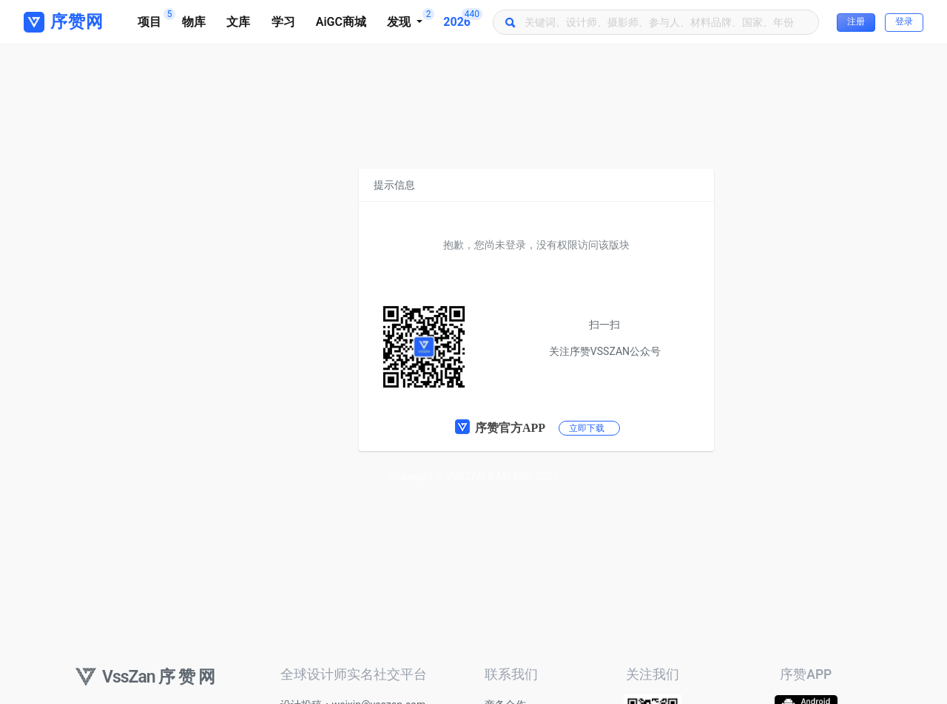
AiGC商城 (341, 22)
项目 (155, 18)
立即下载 (586, 428)
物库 (194, 22)
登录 (904, 21)
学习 (283, 22)
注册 (856, 21)
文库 (238, 22)
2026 (462, 18)
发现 (410, 18)
